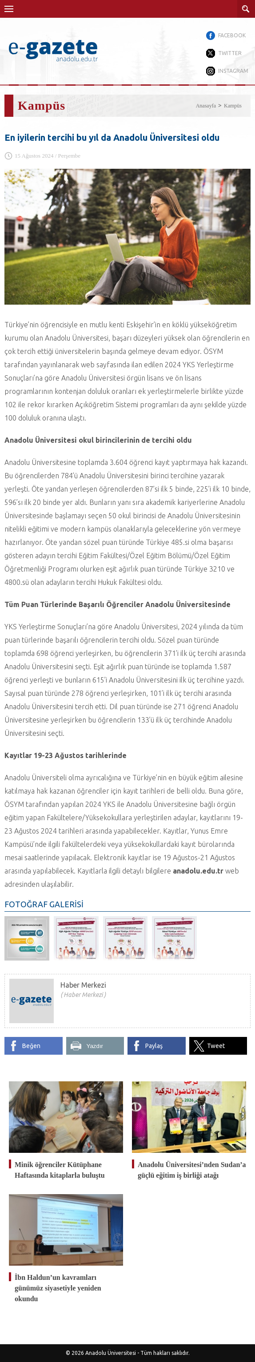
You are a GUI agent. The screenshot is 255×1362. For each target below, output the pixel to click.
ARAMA (246, 9)
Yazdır (95, 1046)
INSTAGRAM (233, 71)
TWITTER (230, 53)
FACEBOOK (232, 35)
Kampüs (233, 106)
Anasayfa (206, 106)
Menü (9, 9)
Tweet (216, 1045)
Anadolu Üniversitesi (110, 1353)
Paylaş (154, 1045)
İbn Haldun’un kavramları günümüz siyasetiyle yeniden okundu (58, 1288)
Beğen (31, 1045)
